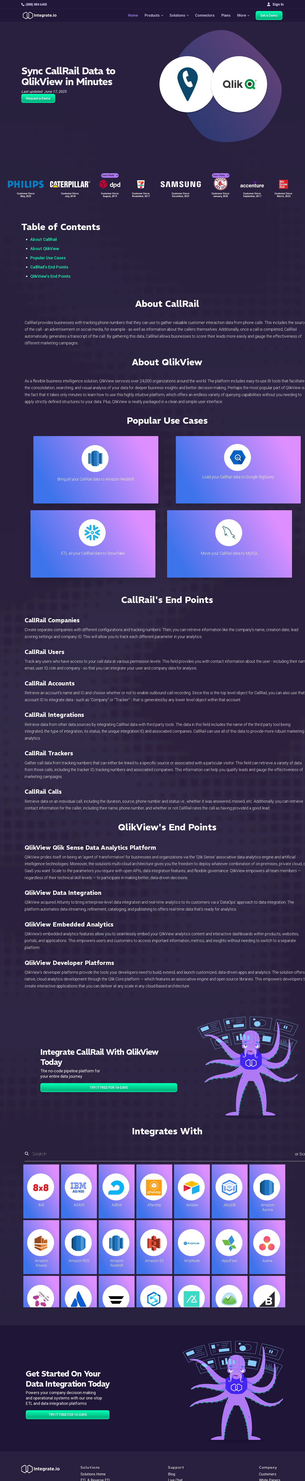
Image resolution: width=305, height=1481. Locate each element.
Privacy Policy (179, 1448)
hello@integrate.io (40, 1412)
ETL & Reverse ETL (96, 1406)
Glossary (175, 1454)
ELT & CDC (89, 1412)
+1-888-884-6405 (40, 1425)
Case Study (110, 173)
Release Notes (92, 1448)
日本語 (264, 1452)
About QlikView (44, 248)
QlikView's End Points (50, 276)
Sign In (275, 4)
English (264, 1446)
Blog (171, 1400)
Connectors (205, 16)
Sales (85, 1430)
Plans (226, 16)
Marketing (88, 1424)
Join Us (265, 1430)
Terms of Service (271, 1476)
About (263, 1418)
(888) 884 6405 (34, 4)
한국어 (264, 1459)
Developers (90, 1442)
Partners (265, 1424)
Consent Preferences (185, 1461)
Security (174, 1436)
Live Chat (175, 1406)
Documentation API (183, 1430)
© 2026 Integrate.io (35, 1476)
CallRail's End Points (49, 267)
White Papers (269, 1406)
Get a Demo (270, 16)
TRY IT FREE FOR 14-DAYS (109, 1013)
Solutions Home (93, 1400)
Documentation (180, 1424)
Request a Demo (38, 98)
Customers (267, 1400)
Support (87, 1436)
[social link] (23, 1435)
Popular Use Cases (48, 257)
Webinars (266, 1412)
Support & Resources (184, 1412)
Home (131, 16)
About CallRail (43, 239)
